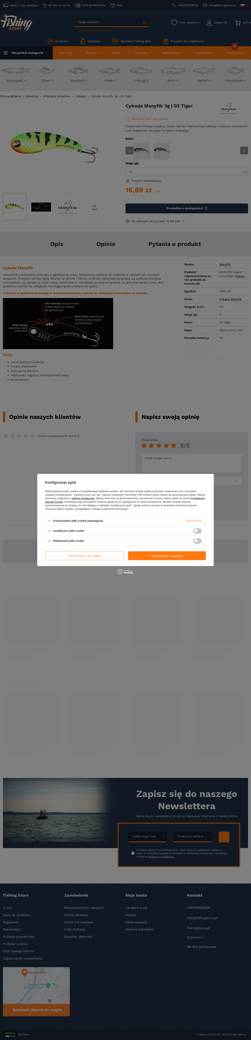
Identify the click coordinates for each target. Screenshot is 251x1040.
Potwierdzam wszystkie (167, 555)
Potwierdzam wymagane (84, 555)
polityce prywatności (83, 498)
